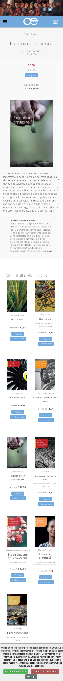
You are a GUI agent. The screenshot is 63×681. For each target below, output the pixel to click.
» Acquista (31, 75)
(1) (56, 21)
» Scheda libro (18, 338)
